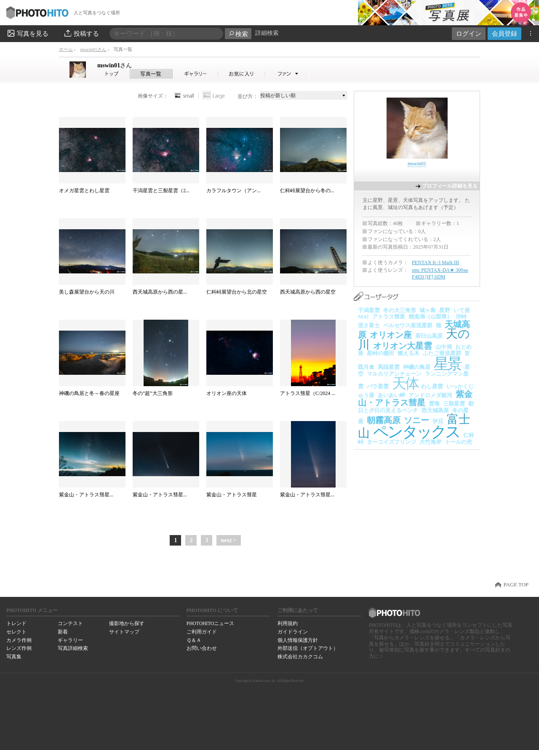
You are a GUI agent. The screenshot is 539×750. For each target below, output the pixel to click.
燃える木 (408, 353)
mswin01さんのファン (287, 74)
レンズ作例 (19, 648)
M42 (363, 316)
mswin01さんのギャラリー (196, 74)
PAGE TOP (516, 585)
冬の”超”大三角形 (153, 393)
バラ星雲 (378, 386)
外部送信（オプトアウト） (308, 648)
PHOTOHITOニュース (210, 623)
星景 (447, 363)
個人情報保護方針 (298, 640)
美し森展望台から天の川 (87, 292)
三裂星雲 (454, 403)
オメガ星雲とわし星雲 (84, 190)
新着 (63, 631)
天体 (405, 383)
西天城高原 (435, 410)
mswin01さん (93, 49)
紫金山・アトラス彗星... (86, 495)
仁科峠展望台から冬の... (307, 190)
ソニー (416, 420)
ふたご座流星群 (442, 353)
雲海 (434, 403)
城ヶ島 (427, 310)
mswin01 (114, 65)
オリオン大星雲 (402, 345)
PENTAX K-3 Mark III (435, 262)
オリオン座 (391, 334)
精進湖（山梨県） (430, 316)
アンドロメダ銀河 (430, 395)
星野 (444, 310)
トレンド (16, 623)
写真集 (13, 656)
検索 (238, 33)
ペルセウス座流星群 (407, 325)
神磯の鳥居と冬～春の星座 (89, 393)
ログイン (468, 33)
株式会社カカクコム (300, 656)
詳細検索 (267, 33)
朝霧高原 (383, 420)
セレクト (16, 631)
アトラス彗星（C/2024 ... (307, 393)
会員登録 (504, 33)
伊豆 (437, 421)
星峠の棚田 (380, 353)
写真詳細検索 (73, 648)
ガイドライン (293, 631)
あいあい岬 (391, 395)
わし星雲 (432, 386)
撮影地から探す (126, 623)
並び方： (247, 96)
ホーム (66, 49)
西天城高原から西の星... (160, 292)
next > (228, 540)
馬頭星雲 (389, 367)
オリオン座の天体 (226, 393)
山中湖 (443, 347)
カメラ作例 (19, 640)
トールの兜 (458, 442)
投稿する (81, 33)
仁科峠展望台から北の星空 (236, 292)
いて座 (462, 310)
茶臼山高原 (429, 336)
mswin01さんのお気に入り (242, 74)
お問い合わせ (202, 648)
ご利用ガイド (202, 631)
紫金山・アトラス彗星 (231, 495)
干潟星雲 (369, 310)
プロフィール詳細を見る (450, 186)
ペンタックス (416, 431)
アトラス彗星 (388, 316)
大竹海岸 (430, 442)
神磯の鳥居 (416, 367)
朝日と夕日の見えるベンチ (416, 406)
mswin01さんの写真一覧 (151, 74)
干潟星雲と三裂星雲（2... (161, 190)
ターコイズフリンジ (391, 442)
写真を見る (27, 33)
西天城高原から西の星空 (308, 292)
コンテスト (70, 623)
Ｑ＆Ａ (194, 640)
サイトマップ (124, 631)
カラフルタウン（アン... (233, 190)
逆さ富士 (369, 325)
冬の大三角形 (399, 310)
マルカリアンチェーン (394, 374)
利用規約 (288, 623)
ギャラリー (70, 640)
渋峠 (461, 316)
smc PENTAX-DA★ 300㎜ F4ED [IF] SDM (440, 273)
